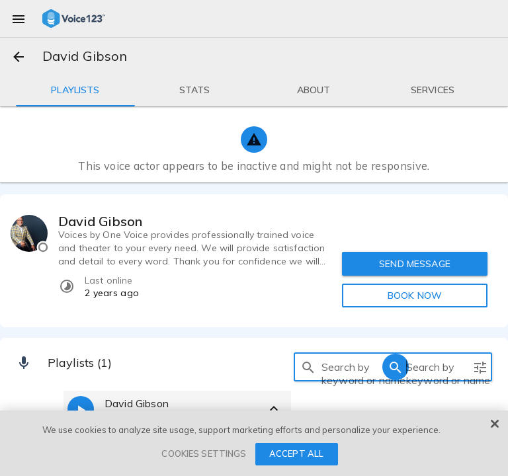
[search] (308, 367)
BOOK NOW (415, 295)
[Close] (494, 423)
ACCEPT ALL (296, 453)
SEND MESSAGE (414, 264)
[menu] (18, 18)
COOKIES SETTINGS (203, 453)
